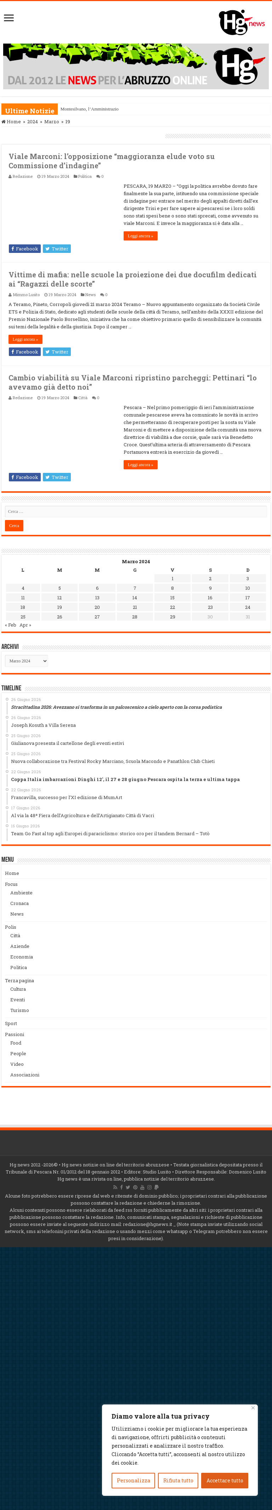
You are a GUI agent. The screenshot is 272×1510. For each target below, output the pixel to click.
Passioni (14, 1034)
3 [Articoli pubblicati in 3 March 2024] (247, 578)
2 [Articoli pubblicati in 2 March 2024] (210, 578)
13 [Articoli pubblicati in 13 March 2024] (97, 597)
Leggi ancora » (140, 235)
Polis (10, 927)
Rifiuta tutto (178, 1480)
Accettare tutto (224, 1480)
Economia (21, 957)
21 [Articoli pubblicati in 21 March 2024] (135, 607)
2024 (32, 121)
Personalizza (133, 1480)
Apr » (25, 625)
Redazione (23, 176)
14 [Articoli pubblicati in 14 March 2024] (134, 597)
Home (11, 121)
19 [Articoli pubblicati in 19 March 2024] (59, 607)
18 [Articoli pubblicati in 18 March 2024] (23, 607)
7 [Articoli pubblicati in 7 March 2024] (135, 588)
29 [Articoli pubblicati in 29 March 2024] (172, 616)
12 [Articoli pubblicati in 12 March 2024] (59, 597)
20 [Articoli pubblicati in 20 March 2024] (97, 607)
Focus (11, 884)
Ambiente (21, 892)
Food (15, 1043)
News (90, 294)
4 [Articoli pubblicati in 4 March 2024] (23, 588)
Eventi (17, 999)
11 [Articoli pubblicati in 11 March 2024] (23, 597)
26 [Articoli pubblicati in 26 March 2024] (59, 616)
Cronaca (19, 903)
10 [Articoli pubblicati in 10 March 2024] (247, 588)
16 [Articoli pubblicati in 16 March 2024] (210, 597)
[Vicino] (253, 1407)
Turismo (19, 1010)
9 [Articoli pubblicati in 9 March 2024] (210, 588)
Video (17, 1064)
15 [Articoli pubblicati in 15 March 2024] (172, 597)
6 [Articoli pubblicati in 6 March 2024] (97, 588)
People (18, 1053)
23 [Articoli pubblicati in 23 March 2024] (210, 607)
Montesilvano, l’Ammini (83, 109)
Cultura (18, 989)
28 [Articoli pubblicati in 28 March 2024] (134, 616)
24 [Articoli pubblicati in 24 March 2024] (247, 607)
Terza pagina (19, 980)
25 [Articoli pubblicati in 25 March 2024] (23, 616)
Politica (85, 176)
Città (82, 397)
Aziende (19, 946)
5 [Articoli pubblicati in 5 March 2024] (59, 588)
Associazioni (24, 1074)
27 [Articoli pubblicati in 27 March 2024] (97, 616)
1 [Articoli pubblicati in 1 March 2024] (173, 578)
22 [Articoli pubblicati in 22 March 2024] (172, 607)
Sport (11, 1023)
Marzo (51, 121)
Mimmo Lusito (26, 294)
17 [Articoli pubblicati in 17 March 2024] (247, 597)
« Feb (10, 625)
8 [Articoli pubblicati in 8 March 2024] (172, 588)
